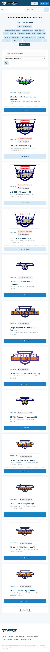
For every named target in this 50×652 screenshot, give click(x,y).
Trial (44, 41)
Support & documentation (22, 640)
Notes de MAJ (7, 640)
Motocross (41, 37)
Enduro (6, 34)
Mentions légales (32, 637)
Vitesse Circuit (24, 44)
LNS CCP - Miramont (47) (20, 146)
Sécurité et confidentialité (16, 637)
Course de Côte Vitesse (12, 30)
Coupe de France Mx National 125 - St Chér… (24, 328)
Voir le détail (25, 156)
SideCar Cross (17, 41)
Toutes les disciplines (25, 27)
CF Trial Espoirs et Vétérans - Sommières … (22, 283)
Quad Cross (6, 41)
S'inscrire (25, 110)
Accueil (3, 637)
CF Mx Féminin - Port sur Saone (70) (25, 373)
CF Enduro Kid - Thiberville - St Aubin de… (23, 98)
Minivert (13, 34)
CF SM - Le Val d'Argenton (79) (23, 460)
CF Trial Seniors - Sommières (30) (24, 417)
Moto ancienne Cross (39, 34)
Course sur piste (27, 30)
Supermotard (37, 41)
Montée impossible (24, 34)
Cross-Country (39, 30)
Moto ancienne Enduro (12, 37)
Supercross (27, 41)
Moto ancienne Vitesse (28, 37)
